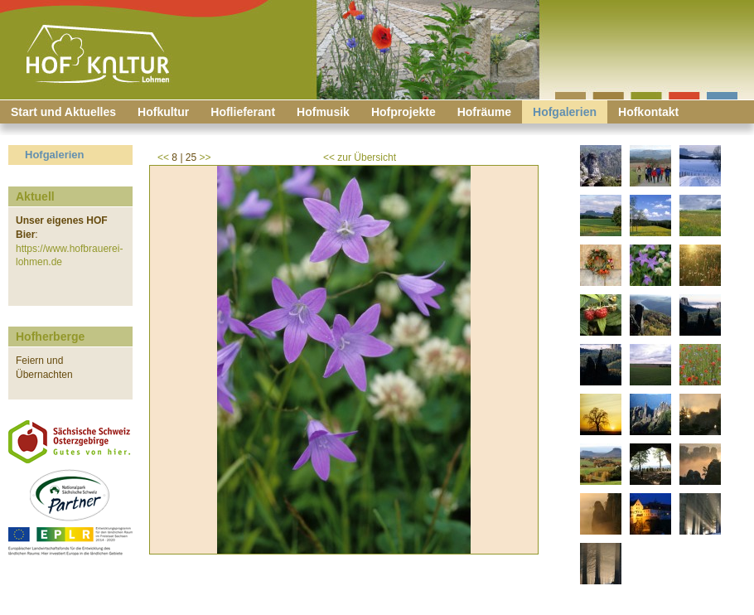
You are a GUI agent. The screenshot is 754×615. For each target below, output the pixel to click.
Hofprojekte (403, 112)
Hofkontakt (648, 112)
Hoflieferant (242, 112)
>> (205, 157)
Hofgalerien (565, 112)
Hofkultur (163, 112)
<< (163, 157)
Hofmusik (323, 112)
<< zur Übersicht (359, 157)
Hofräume (484, 112)
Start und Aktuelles (63, 112)
